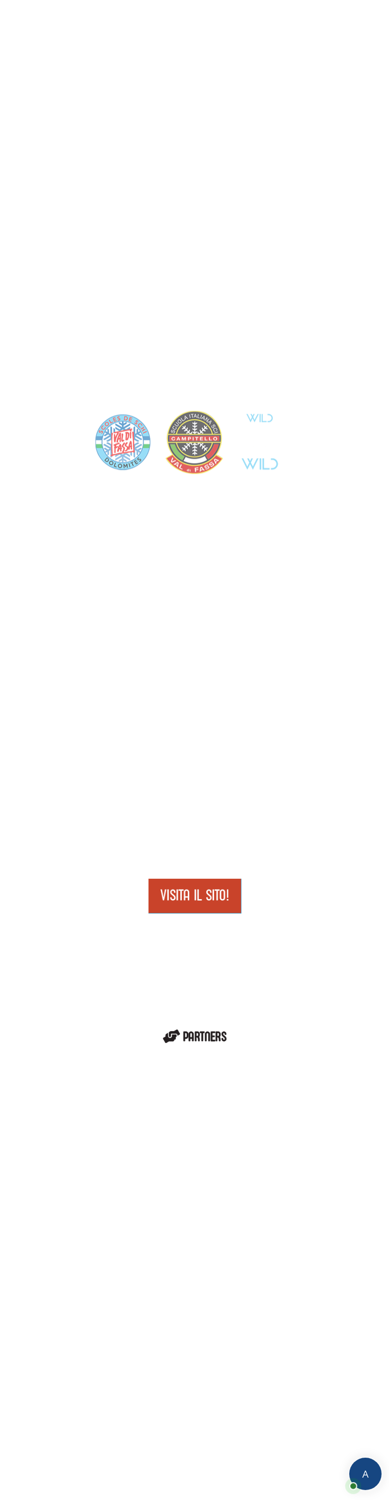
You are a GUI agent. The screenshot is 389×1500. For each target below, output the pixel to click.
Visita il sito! (194, 895)
